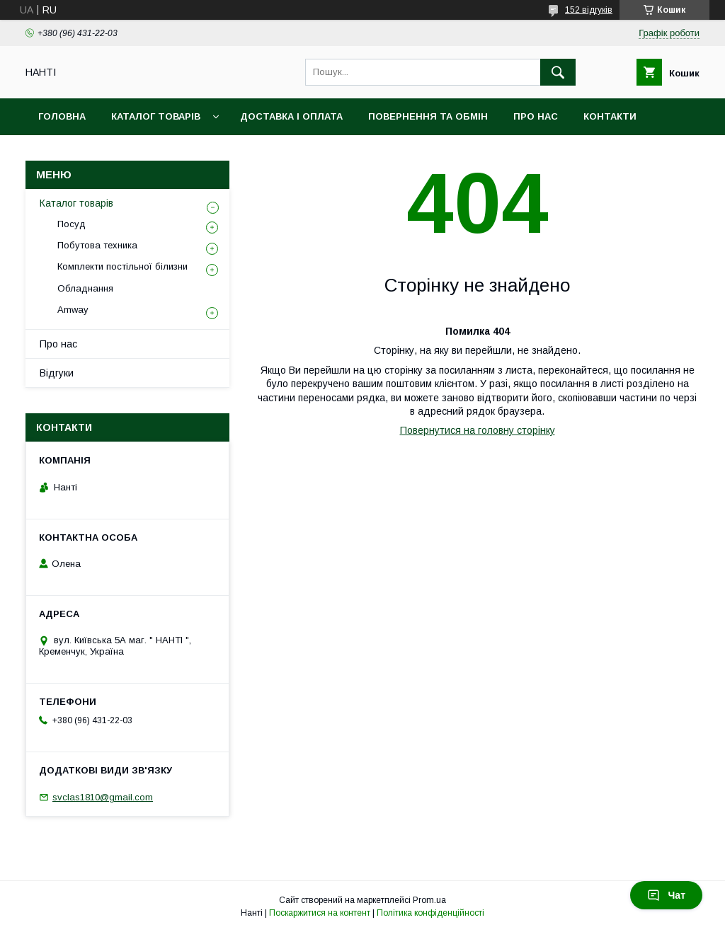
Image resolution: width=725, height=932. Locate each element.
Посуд (71, 224)
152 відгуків (588, 10)
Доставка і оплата (291, 116)
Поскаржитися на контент (319, 913)
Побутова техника (97, 245)
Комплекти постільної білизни (122, 266)
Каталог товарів (155, 116)
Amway (73, 309)
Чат (666, 895)
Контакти (609, 116)
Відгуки (57, 373)
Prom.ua (429, 900)
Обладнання (85, 288)
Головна (62, 116)
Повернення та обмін (428, 116)
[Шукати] (558, 72)
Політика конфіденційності (430, 913)
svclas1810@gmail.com (102, 797)
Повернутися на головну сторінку (477, 430)
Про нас (535, 116)
